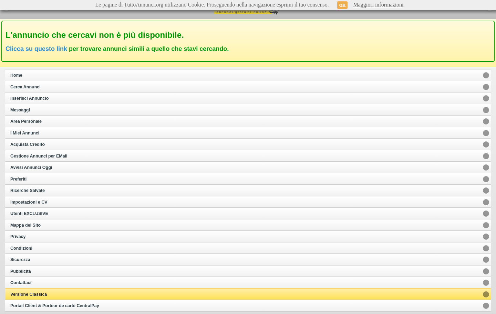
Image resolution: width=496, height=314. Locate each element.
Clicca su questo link (36, 48)
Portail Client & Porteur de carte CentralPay (54, 305)
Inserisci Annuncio (29, 98)
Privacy (17, 236)
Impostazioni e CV (29, 202)
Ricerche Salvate (27, 190)
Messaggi (20, 110)
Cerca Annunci (25, 87)
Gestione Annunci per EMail (39, 156)
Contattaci (20, 282)
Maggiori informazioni (378, 5)
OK (342, 5)
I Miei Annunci (24, 133)
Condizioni (21, 248)
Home (16, 75)
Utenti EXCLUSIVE (29, 213)
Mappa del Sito (25, 225)
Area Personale (26, 121)
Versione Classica (28, 294)
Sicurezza (20, 259)
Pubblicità (20, 271)
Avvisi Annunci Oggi (31, 167)
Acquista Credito (27, 144)
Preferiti (18, 179)
